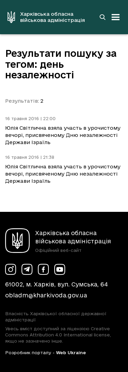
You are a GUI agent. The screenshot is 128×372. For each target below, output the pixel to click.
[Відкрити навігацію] (116, 17)
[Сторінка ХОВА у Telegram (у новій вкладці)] (27, 269)
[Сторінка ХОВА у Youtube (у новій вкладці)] (59, 269)
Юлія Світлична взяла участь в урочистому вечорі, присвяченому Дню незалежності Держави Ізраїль (62, 135)
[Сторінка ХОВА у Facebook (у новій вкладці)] (43, 269)
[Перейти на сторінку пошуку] (102, 17)
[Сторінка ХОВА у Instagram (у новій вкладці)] (10, 269)
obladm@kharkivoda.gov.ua (46, 295)
